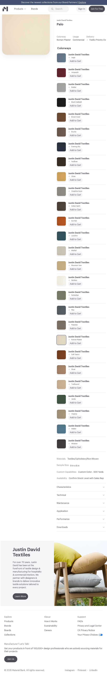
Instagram (70, 670)
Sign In (81, 9)
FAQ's (80, 621)
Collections (9, 635)
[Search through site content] (60, 9)
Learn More (20, 596)
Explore (82, 2)
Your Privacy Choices (90, 634)
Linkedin (93, 670)
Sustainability (50, 626)
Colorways (64, 48)
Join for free (97, 9)
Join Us (10, 659)
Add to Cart (75, 239)
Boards (7, 630)
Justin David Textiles (64, 20)
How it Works (50, 621)
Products (18, 8)
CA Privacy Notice (86, 630)
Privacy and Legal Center (89, 626)
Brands (34, 9)
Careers (48, 630)
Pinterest (81, 670)
